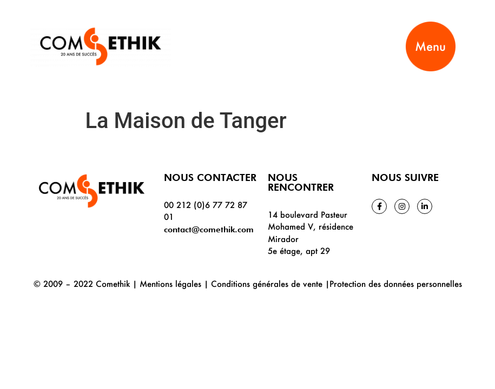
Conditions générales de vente (266, 283)
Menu (430, 46)
